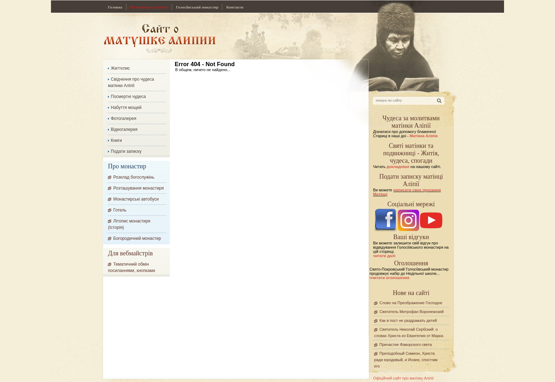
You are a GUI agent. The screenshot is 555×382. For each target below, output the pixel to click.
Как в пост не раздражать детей (408, 320)
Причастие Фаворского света (405, 344)
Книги (116, 140)
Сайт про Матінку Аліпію (159, 38)
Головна (115, 7)
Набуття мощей (126, 107)
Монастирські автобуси (136, 199)
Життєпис (120, 68)
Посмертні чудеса (128, 96)
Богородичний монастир (137, 238)
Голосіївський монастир (197, 7)
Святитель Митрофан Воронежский (411, 311)
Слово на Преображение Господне (410, 303)
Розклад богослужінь (133, 177)
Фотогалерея (123, 118)
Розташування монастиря (138, 188)
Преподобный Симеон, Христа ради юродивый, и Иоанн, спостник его (405, 359)
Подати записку (126, 151)
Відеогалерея (124, 129)
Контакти (234, 7)
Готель (119, 210)
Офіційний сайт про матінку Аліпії (403, 378)
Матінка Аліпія (423, 136)
